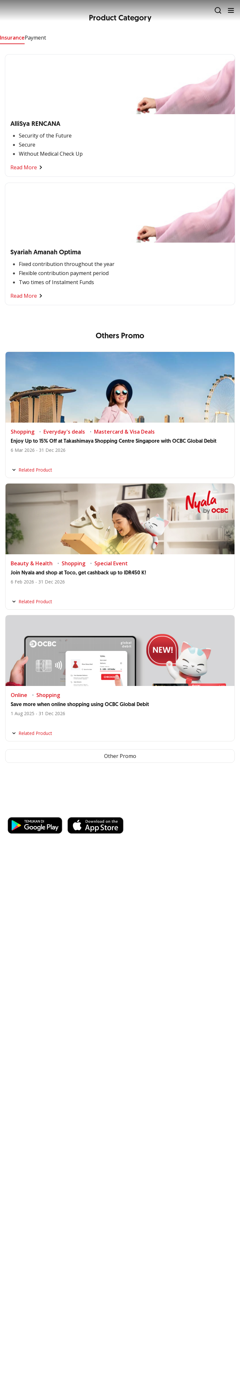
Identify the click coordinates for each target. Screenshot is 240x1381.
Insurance (12, 37)
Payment (35, 37)
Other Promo (120, 756)
